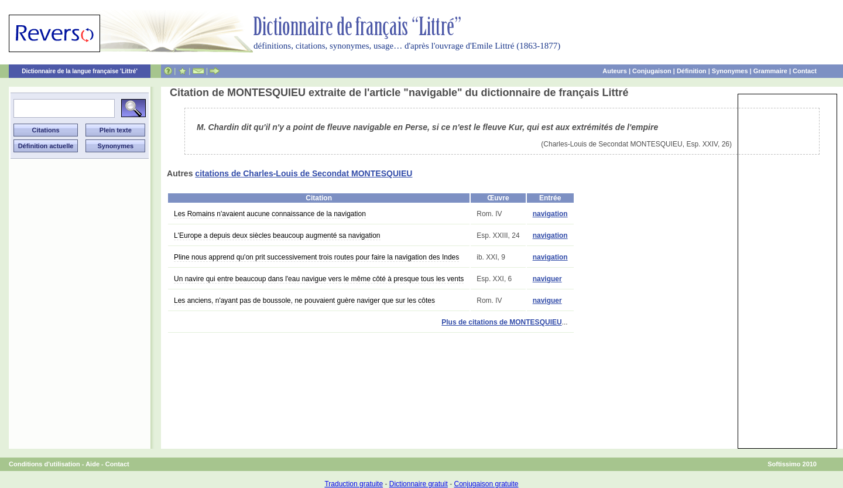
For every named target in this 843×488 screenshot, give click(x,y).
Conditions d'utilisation (44, 463)
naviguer (547, 279)
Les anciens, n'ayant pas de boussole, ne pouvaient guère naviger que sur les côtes (304, 300)
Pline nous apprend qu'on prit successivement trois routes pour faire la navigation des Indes (316, 257)
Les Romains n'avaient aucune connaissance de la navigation (270, 214)
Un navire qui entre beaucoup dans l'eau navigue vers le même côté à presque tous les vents (319, 279)
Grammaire (770, 70)
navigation (550, 214)
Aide (92, 463)
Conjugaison (651, 70)
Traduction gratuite (353, 484)
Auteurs (614, 70)
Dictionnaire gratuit (418, 484)
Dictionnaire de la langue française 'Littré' (80, 71)
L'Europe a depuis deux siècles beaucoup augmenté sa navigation (277, 235)
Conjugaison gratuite (486, 484)
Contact (805, 70)
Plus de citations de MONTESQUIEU (501, 322)
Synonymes (730, 70)
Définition (692, 70)
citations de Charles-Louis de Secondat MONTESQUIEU (303, 173)
